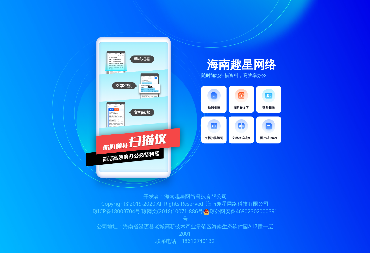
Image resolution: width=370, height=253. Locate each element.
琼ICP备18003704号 (116, 211)
